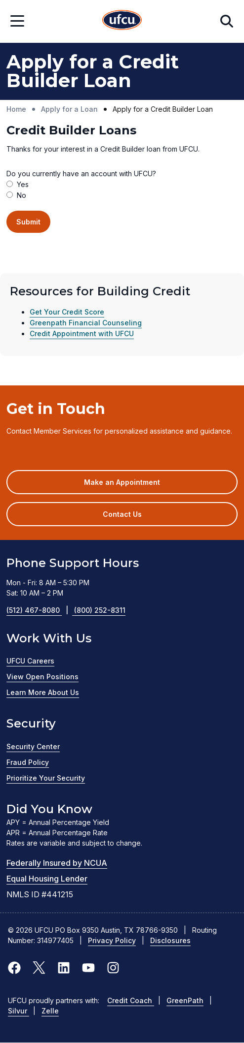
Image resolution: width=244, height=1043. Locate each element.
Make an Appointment (136, 485)
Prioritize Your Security (45, 778)
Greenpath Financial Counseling (86, 322)
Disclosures (170, 940)
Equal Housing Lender (46, 879)
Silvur (18, 1011)
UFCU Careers (30, 661)
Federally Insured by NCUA (56, 863)
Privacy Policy (112, 940)
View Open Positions (42, 676)
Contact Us (122, 514)
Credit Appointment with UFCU (82, 333)
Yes (23, 184)
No (21, 195)
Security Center (33, 746)
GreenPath (184, 1000)
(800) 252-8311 (99, 610)
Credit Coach (130, 1000)
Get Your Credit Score (67, 312)
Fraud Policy (27, 762)
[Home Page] (122, 21)
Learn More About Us (42, 692)
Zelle (50, 1011)
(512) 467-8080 (40, 610)
